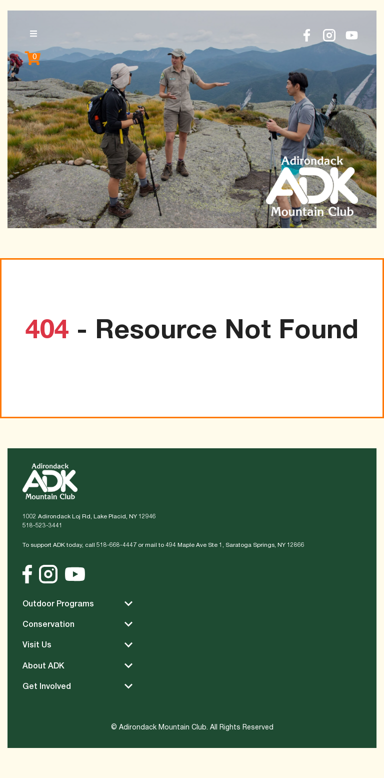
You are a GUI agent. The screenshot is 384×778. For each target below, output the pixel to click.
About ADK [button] (77, 665)
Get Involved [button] (77, 686)
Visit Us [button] (77, 644)
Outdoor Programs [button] (77, 603)
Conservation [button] (77, 624)
